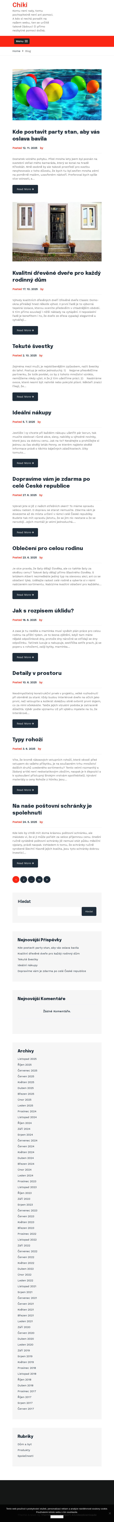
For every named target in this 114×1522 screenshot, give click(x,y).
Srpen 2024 (25, 1134)
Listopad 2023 (27, 1187)
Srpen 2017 (25, 1403)
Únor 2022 (24, 1274)
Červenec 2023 (27, 1210)
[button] (22, 41)
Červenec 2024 (27, 1140)
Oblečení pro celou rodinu (47, 548)
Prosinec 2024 (27, 1111)
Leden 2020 (25, 1344)
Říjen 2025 (25, 1064)
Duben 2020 (26, 1338)
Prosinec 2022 (27, 1233)
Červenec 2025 (27, 1070)
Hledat (24, 901)
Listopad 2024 (27, 1117)
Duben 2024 (26, 1158)
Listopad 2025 (27, 1058)
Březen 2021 (26, 1315)
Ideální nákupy (31, 413)
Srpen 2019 (25, 1356)
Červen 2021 (26, 1303)
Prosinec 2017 (27, 1391)
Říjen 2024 (25, 1123)
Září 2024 (24, 1128)
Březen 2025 (26, 1093)
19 (39, 879)
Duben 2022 (26, 1268)
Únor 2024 (25, 1169)
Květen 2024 (26, 1152)
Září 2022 (24, 1245)
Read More (25, 189)
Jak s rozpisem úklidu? (43, 611)
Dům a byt (25, 1444)
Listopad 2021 (27, 1286)
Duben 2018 (25, 1385)
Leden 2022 (25, 1280)
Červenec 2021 (27, 1298)
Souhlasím (57, 1516)
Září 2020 (24, 1327)
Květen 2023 (26, 1222)
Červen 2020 (26, 1333)
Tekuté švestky (32, 346)
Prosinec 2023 (27, 1181)
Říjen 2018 (24, 1379)
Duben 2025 (26, 1088)
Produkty (24, 1450)
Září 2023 (24, 1198)
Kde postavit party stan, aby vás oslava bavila (48, 947)
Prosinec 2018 (27, 1368)
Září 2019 (24, 1350)
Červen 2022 (26, 1257)
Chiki (19, 5)
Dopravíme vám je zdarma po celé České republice (52, 971)
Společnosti (25, 1456)
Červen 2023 (26, 1216)
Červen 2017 (26, 1408)
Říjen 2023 (25, 1193)
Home (16, 51)
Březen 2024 (26, 1163)
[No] (109, 1513)
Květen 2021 (26, 1309)
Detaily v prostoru (37, 673)
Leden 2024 (25, 1175)
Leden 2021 (25, 1321)
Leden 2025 (25, 1105)
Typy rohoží (27, 739)
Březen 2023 (26, 1228)
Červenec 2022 (27, 1251)
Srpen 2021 (25, 1292)
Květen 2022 (26, 1263)
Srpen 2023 (25, 1204)
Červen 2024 (26, 1146)
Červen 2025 (26, 1076)
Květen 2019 (26, 1362)
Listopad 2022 (27, 1239)
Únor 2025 (24, 1099)
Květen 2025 (26, 1082)
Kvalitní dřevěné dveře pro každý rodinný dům (49, 953)
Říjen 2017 (24, 1397)
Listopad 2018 (27, 1373)
